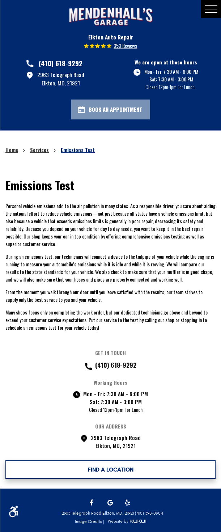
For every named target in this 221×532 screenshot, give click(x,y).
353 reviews (125, 45)
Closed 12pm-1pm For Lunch (170, 86)
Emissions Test (78, 149)
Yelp (128, 503)
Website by (127, 521)
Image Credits (89, 521)
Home (11, 149)
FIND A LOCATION (110, 469)
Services (39, 149)
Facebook (93, 503)
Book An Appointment (115, 109)
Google (110, 503)
